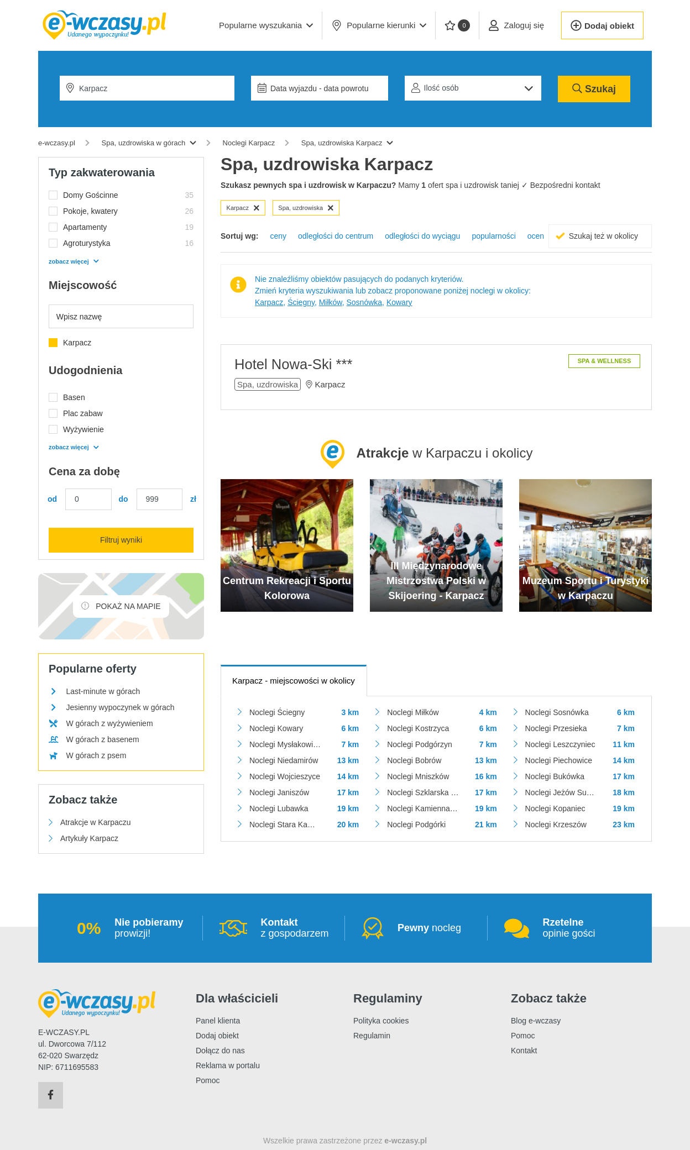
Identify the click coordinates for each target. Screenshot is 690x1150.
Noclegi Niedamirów (283, 760)
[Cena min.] (88, 499)
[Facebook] (50, 1095)
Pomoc (208, 1080)
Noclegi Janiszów (279, 792)
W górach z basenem (102, 739)
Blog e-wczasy (536, 1020)
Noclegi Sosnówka (557, 712)
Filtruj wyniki (121, 539)
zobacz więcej (73, 261)
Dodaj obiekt (217, 1035)
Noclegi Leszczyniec (560, 744)
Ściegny (301, 302)
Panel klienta (218, 1020)
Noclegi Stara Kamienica (285, 824)
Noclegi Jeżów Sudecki (561, 792)
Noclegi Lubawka (279, 808)
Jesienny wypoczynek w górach (120, 707)
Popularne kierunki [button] (378, 25)
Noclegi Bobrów (414, 760)
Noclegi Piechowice (558, 760)
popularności (493, 236)
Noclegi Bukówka (554, 776)
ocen (535, 236)
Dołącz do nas (220, 1050)
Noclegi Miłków (412, 712)
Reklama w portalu (228, 1065)
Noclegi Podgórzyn (419, 744)
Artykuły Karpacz (89, 838)
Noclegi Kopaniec (555, 808)
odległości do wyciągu (422, 236)
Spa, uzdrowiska (305, 208)
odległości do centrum (335, 236)
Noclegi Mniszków (418, 776)
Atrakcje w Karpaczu (95, 822)
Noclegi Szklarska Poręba (422, 792)
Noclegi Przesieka (556, 728)
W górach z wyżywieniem (109, 723)
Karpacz (243, 208)
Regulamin (371, 1035)
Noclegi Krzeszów (556, 824)
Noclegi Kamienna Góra (422, 808)
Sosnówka (365, 302)
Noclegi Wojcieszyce (284, 776)
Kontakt (524, 1050)
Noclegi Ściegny (277, 712)
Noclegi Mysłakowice (285, 744)
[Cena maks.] (160, 499)
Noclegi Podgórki (416, 824)
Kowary (399, 302)
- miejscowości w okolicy (293, 680)
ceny (278, 236)
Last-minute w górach (103, 691)
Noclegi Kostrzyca (418, 728)
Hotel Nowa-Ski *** (293, 364)
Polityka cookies (381, 1020)
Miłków (330, 302)
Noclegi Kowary (276, 728)
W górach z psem (96, 755)
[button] (265, 25)
